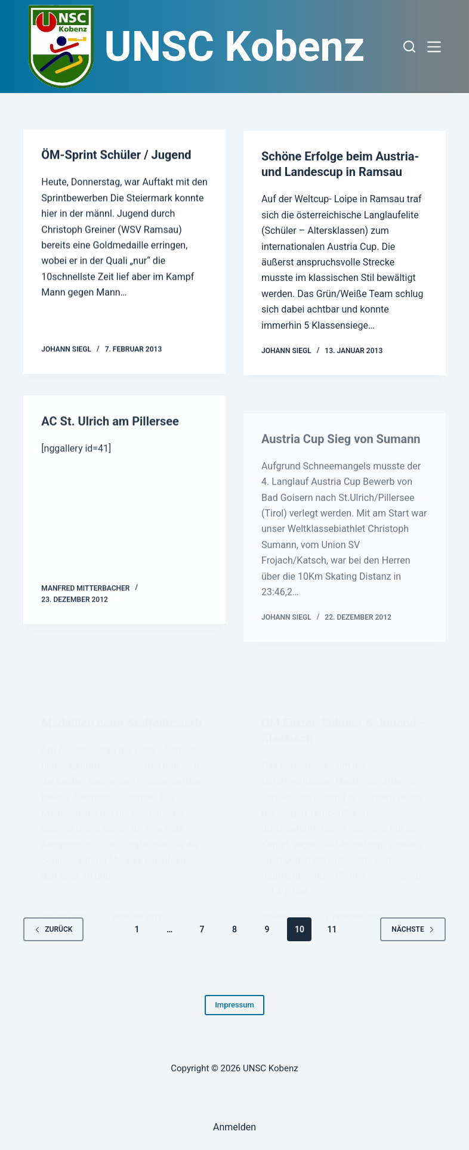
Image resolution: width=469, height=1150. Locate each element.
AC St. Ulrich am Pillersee (110, 429)
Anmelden (234, 1127)
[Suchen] (409, 46)
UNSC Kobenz (234, 46)
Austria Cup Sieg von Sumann (341, 473)
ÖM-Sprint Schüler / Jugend (116, 156)
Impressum (234, 1004)
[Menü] (436, 47)
